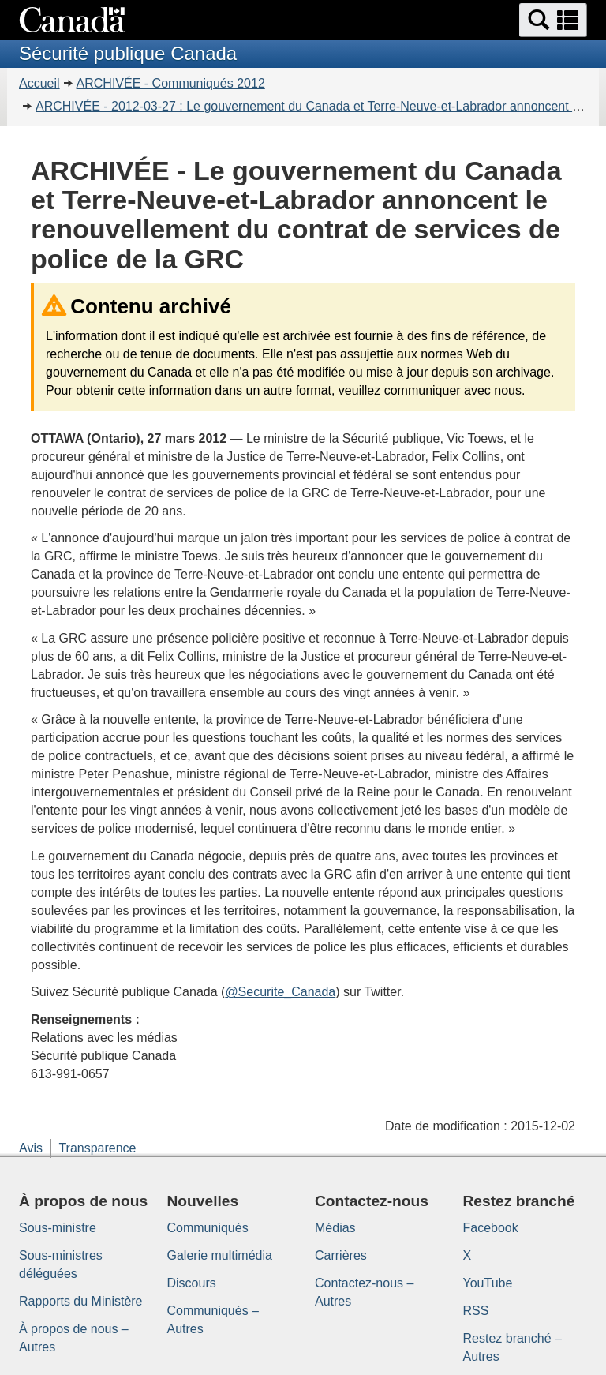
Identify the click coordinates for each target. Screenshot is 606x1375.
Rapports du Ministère (81, 1301)
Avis (31, 1148)
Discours (191, 1283)
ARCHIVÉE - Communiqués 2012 (171, 83)
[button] (553, 20)
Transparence (97, 1148)
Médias (335, 1228)
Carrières (341, 1255)
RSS (476, 1310)
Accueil (39, 83)
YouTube (488, 1283)
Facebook (490, 1228)
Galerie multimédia (219, 1255)
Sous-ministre (57, 1228)
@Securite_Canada (280, 991)
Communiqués (208, 1228)
